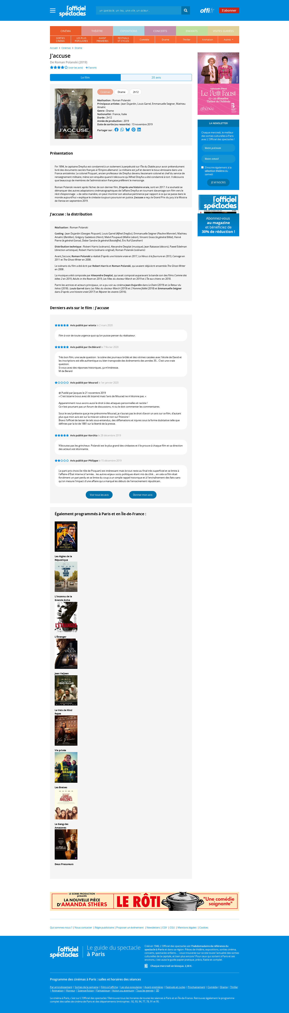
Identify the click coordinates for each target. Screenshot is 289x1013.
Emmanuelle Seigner (163, 103)
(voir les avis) (76, 67)
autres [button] (227, 39)
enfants (192, 31)
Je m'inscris (218, 182)
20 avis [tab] (156, 77)
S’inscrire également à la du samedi (218, 171)
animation (207, 39)
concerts (160, 31)
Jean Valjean (62, 673)
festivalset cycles (123, 40)
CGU (172, 927)
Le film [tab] (85, 77)
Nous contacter (83, 927)
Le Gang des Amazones (61, 825)
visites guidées (223, 31)
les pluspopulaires (81, 40)
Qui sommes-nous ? (61, 927)
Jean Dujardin (128, 103)
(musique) (127, 246)
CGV (164, 927)
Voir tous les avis (99, 494)
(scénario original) (96, 250)
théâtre (97, 31)
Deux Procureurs (64, 864)
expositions (128, 31)
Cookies (203, 927)
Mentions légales (187, 927)
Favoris (91, 67)
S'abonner (229, 10)
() (83, 233)
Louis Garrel (144, 103)
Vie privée (60, 750)
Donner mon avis (142, 494)
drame (165, 39)
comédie (144, 39)
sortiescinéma (60, 40)
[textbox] (138, 10)
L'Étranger (60, 636)
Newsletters (153, 927)
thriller (186, 39)
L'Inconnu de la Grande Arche (63, 598)
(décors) (156, 246)
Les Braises (61, 787)
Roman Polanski (121, 100)
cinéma (66, 31)
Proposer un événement (130, 927)
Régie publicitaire (104, 927)
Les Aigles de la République (63, 558)
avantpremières (102, 40)
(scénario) (96, 246)
